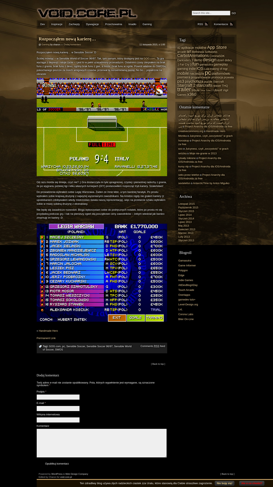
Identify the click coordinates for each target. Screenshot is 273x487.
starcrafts (204, 85)
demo (198, 60)
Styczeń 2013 (186, 240)
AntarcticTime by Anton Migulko (211, 183)
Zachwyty (74, 24)
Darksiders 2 (185, 60)
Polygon (183, 270)
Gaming (147, 24)
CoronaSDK (217, 56)
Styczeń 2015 (186, 211)
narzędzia (197, 73)
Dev (42, 24)
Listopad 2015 (186, 203)
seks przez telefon (188, 174)
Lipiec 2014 (185, 214)
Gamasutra (184, 260)
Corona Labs (185, 314)
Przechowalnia (113, 24)
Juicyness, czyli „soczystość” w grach (211, 135)
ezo (180, 148)
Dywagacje (92, 24)
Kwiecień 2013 (186, 229)
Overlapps (184, 294)
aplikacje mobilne (194, 47)
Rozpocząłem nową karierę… (67, 38)
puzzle (208, 81)
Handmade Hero (48, 330)
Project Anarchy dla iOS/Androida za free (208, 126)
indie (192, 68)
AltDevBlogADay (188, 285)
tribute (196, 90)
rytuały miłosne (187, 158)
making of (216, 68)
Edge (181, 275)
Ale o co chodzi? (251, 483)
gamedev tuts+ (187, 299)
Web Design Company (76, 474)
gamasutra (206, 64)
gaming (182, 68)
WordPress (57, 474)
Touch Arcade (186, 289)
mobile (183, 73)
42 (179, 47)
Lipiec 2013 (185, 221)
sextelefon (184, 183)
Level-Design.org (188, 304)
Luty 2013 (184, 236)
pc (63, 346)
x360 (191, 94)
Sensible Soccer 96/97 (99, 346)
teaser (217, 85)
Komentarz (43, 426)
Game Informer (187, 265)
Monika (182, 135)
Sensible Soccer (75, 346)
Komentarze (221, 24)
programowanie (201, 77)
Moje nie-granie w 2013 (203, 153)
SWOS (59, 349)
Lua (206, 68)
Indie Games (185, 280)
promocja (217, 77)
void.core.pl (66, 477)
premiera (183, 77)
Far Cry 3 (186, 64)
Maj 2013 (183, 225)
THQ (225, 85)
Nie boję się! (224, 483)
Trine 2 (209, 90)
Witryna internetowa (48, 414)
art (189, 51)
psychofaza (194, 81)
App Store (217, 47)
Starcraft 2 (186, 85)
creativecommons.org (190, 131)
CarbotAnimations (193, 55)
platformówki (221, 73)
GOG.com (149, 58)
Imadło (132, 24)
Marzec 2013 (185, 233)
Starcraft (218, 81)
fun (195, 64)
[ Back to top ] (158, 364)
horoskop (183, 140)
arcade (181, 51)
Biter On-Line (186, 319)
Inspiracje (56, 24)
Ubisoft (217, 90)
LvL (180, 309)
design (209, 59)
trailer (184, 89)
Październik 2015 (188, 207)
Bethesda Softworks (204, 51)
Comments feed (152, 346)
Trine (202, 90)
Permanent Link (46, 338)
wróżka (182, 153)
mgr (225, 68)
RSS (200, 24)
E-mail (41, 403)
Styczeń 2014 (186, 218)
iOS (200, 68)
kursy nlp (183, 166)
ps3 (180, 81)
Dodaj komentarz (72, 44)
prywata (229, 77)
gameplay (221, 64)
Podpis (41, 391)
